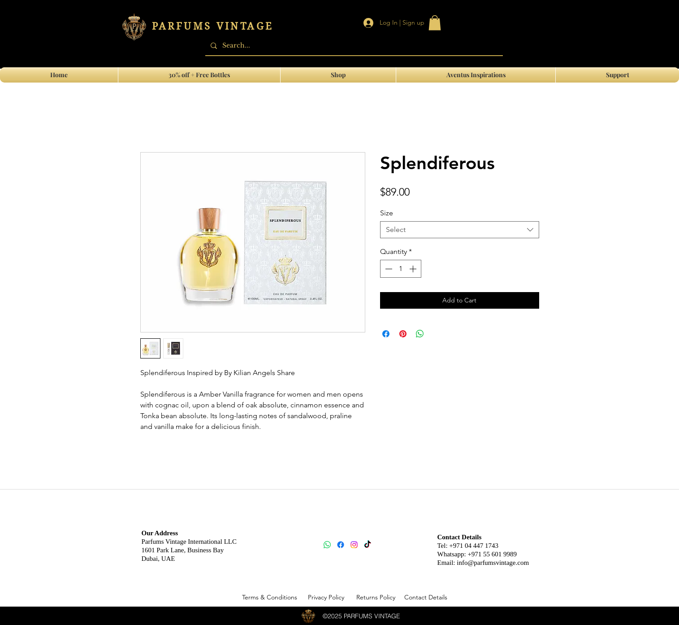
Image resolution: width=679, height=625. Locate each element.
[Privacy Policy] (326, 597)
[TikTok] (367, 544)
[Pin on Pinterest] (403, 333)
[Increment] (413, 268)
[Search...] (353, 45)
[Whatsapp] (327, 544)
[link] (434, 22)
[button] (617, 75)
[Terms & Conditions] (270, 597)
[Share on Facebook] (386, 333)
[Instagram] (354, 544)
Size (386, 213)
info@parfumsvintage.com (493, 562)
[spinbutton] (400, 268)
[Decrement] (387, 268)
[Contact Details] (426, 597)
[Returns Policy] (376, 597)
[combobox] (459, 229)
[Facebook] (340, 544)
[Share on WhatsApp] (420, 333)
